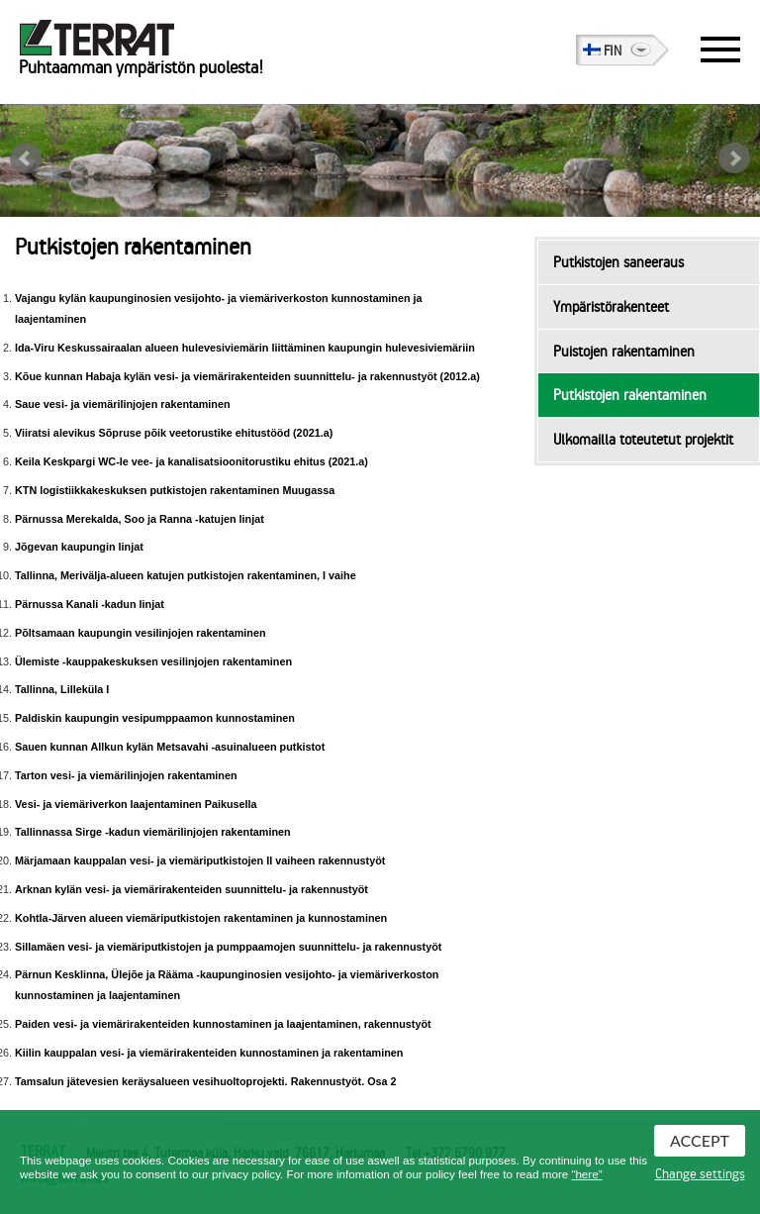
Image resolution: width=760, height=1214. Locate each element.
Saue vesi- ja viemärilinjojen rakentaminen (123, 404)
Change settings (700, 1174)
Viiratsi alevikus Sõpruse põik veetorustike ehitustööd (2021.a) (173, 433)
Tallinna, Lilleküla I (62, 689)
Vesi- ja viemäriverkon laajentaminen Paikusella (136, 804)
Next (734, 158)
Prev (26, 158)
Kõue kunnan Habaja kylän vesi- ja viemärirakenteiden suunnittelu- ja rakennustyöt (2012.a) (247, 376)
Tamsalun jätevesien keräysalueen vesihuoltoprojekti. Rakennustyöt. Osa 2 (206, 1081)
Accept (699, 1140)
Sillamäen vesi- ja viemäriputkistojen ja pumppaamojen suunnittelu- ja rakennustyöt (228, 947)
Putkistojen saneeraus (618, 262)
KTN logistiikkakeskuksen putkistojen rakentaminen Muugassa (174, 490)
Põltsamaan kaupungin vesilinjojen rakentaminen (140, 633)
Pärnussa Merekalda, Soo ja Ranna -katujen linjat (139, 519)
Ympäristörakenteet (611, 307)
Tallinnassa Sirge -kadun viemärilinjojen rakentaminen (153, 832)
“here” (587, 1173)
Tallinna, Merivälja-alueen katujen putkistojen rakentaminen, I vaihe (185, 575)
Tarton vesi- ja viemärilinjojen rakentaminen (126, 775)
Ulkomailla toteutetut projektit (643, 440)
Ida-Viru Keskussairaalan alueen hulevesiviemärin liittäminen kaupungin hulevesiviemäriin (245, 348)
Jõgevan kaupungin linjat (79, 547)
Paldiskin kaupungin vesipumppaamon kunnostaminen (155, 718)
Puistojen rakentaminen (624, 351)
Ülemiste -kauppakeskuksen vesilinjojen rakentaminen (153, 661)
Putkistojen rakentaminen (630, 395)
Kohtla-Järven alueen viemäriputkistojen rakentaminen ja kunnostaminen (201, 918)
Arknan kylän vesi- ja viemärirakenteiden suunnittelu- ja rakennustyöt (191, 889)
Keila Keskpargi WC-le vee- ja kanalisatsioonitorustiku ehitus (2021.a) (191, 461)
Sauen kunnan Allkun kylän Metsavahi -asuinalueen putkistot (170, 747)
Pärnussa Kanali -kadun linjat (89, 604)
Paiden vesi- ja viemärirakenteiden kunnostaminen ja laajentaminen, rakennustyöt (223, 1024)
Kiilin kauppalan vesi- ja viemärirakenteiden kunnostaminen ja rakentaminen (209, 1053)
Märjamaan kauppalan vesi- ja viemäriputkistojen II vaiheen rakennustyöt (200, 860)
